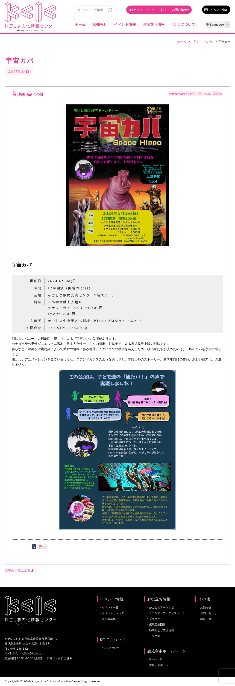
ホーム (80, 24)
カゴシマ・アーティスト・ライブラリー (165, 616)
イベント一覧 (110, 607)
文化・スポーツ (158, 665)
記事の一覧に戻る (19, 570)
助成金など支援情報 (161, 630)
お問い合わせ (180, 9)
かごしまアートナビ (161, 607)
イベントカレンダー (114, 613)
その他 (207, 42)
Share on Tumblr (34, 546)
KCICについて (111, 648)
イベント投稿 (218, 10)
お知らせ (99, 24)
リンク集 (154, 636)
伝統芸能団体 (157, 624)
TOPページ (155, 659)
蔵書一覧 (205, 619)
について (183, 24)
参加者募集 (109, 619)
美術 (197, 42)
